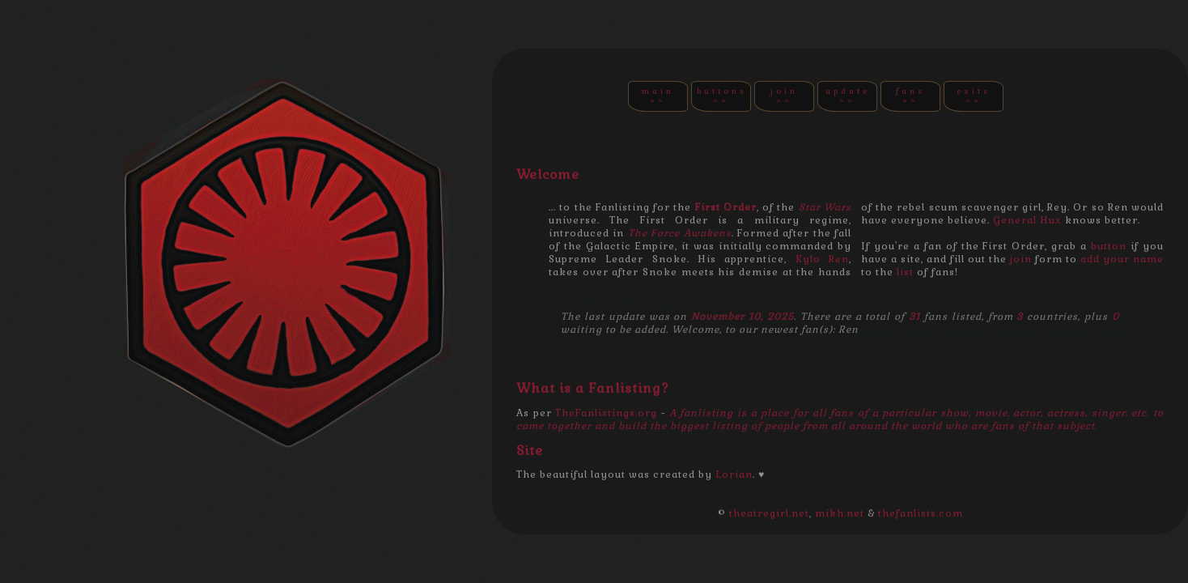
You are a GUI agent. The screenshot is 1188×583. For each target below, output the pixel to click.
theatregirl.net (769, 513)
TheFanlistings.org (606, 412)
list (905, 272)
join (1021, 259)
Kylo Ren (822, 259)
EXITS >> (974, 96)
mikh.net (839, 513)
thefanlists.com (920, 513)
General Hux (1027, 220)
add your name (1122, 259)
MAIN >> (658, 96)
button (1108, 246)
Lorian (734, 474)
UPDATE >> (847, 96)
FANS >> (910, 96)
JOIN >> (784, 96)
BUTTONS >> (722, 96)
